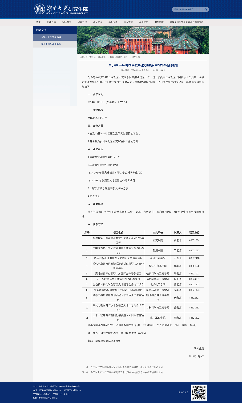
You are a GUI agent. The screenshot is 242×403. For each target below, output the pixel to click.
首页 (38, 22)
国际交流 (128, 22)
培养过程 (82, 22)
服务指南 (159, 22)
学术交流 (143, 22)
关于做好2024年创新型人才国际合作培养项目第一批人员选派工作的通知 (127, 367)
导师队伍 (113, 22)
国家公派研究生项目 (51, 37)
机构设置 (51, 22)
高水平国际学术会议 (51, 44)
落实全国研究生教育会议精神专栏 (187, 22)
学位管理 (97, 22)
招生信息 (66, 22)
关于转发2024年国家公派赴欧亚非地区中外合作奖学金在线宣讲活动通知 (127, 372)
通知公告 (136, 57)
